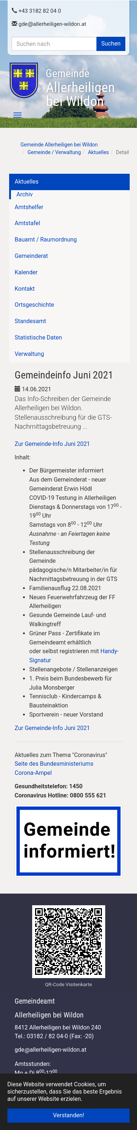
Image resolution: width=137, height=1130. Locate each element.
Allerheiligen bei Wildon (80, 88)
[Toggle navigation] (13, 115)
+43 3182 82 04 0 (36, 11)
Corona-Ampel (33, 772)
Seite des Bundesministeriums (54, 763)
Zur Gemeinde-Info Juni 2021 (52, 443)
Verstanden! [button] (68, 1115)
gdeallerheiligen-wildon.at (49, 24)
